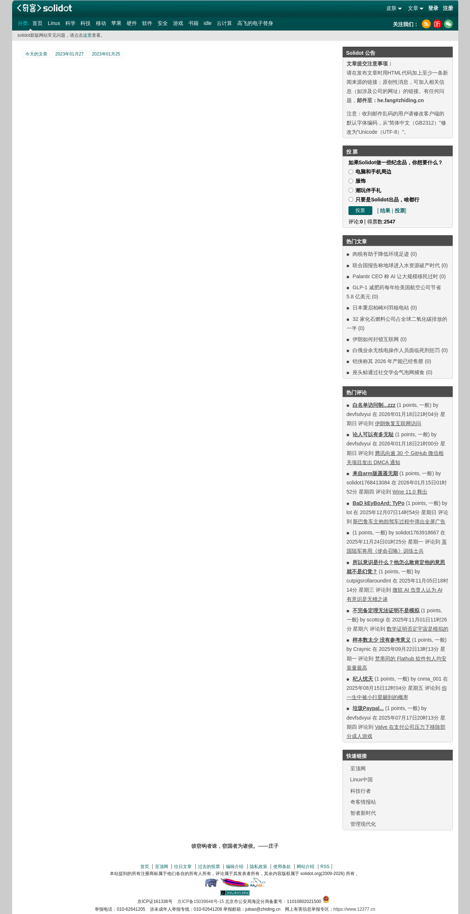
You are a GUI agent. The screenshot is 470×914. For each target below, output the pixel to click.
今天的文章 (36, 54)
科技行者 (360, 791)
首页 (37, 23)
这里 (87, 35)
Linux (54, 23)
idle (208, 23)
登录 (433, 8)
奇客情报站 (363, 802)
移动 (101, 23)
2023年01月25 (106, 54)
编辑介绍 (234, 866)
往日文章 (183, 866)
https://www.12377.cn (354, 909)
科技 (85, 23)
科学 (70, 23)
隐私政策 (258, 866)
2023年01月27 (69, 54)
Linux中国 (361, 779)
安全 (163, 23)
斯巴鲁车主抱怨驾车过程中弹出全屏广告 (399, 521)
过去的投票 (209, 866)
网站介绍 (305, 866)
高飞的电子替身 (255, 23)
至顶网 (358, 768)
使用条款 (282, 866)
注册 (448, 8)
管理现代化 (363, 824)
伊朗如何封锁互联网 (375, 339)
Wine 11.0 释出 (410, 492)
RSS (325, 866)
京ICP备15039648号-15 (200, 901)
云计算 (224, 23)
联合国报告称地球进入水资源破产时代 (396, 265)
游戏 (178, 23)
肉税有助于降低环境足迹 (380, 254)
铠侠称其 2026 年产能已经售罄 (387, 361)
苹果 (116, 23)
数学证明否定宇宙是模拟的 (417, 629)
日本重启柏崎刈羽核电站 (380, 308)
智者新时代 (363, 813)
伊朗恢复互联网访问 (398, 423)
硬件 (132, 23)
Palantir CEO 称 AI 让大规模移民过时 (395, 276)
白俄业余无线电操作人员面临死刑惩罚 (396, 350)
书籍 (193, 23)
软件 (147, 23)
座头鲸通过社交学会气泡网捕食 (388, 372)
